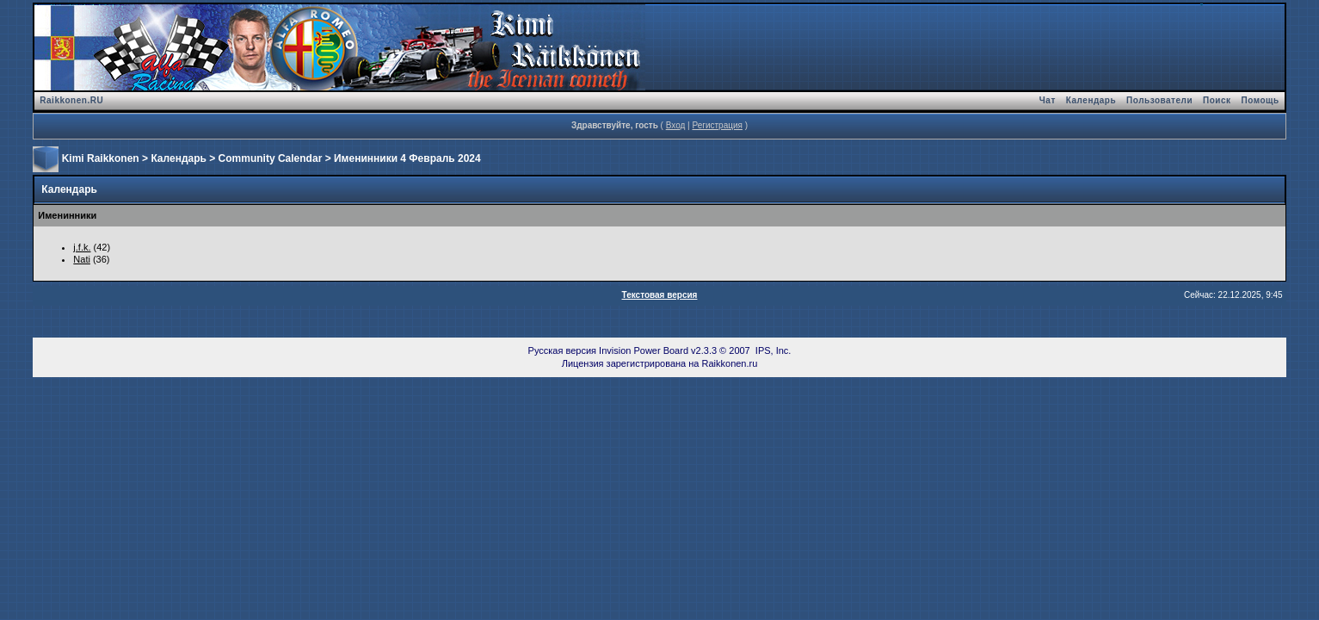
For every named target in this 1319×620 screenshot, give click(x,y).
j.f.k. (81, 247)
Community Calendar (271, 158)
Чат (1047, 100)
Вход (676, 125)
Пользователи (1159, 100)
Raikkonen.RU (71, 100)
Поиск (1217, 100)
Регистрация (717, 125)
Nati (81, 259)
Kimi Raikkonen (100, 158)
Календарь (1091, 100)
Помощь (1260, 100)
